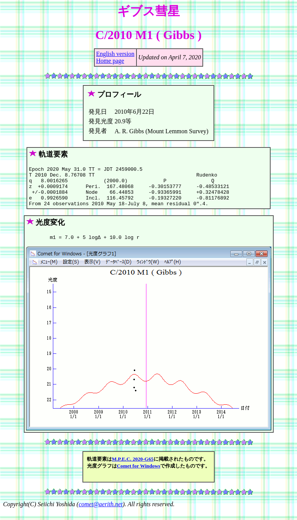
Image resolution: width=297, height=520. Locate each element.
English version (115, 54)
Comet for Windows (139, 475)
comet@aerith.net (101, 513)
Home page (110, 60)
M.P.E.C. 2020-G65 (133, 468)
